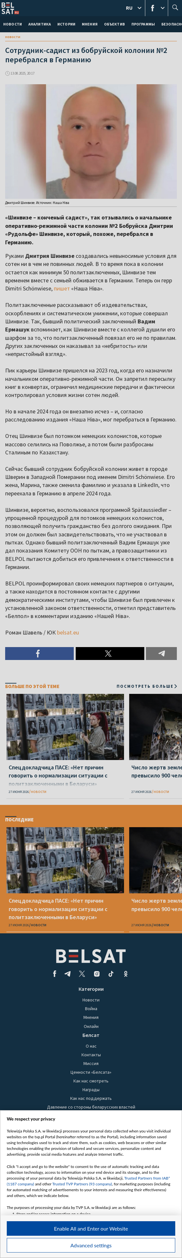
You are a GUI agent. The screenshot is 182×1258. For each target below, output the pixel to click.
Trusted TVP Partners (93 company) (82, 1184)
